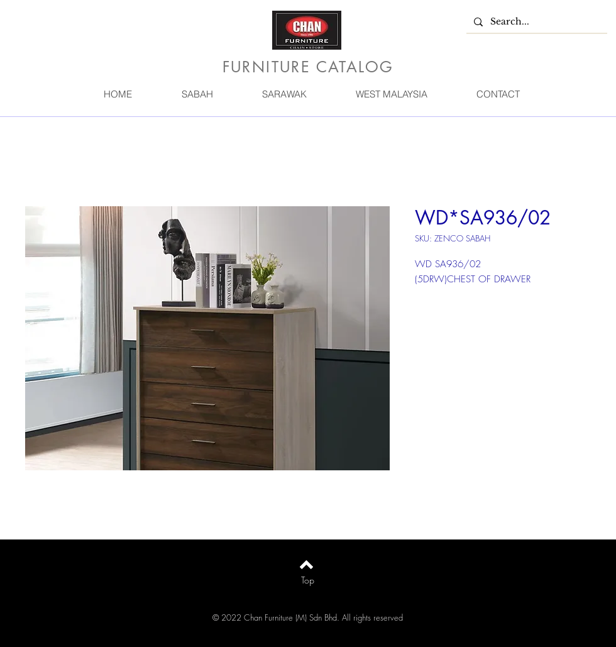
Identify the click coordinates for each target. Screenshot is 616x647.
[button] (197, 94)
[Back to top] (306, 564)
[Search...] (535, 22)
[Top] (308, 580)
